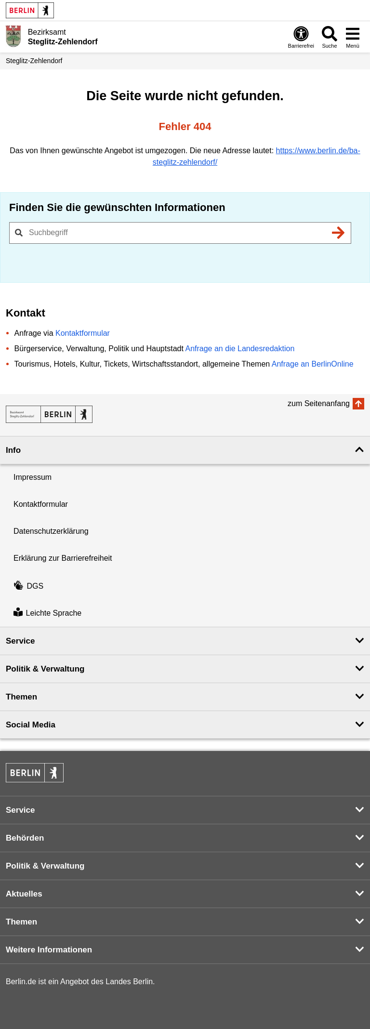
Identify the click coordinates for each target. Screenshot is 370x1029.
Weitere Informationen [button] (49, 949)
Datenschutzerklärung (51, 531)
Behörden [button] (25, 838)
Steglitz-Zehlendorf (34, 61)
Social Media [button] (30, 724)
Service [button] (20, 641)
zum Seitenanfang (319, 403)
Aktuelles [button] (24, 893)
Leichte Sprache (47, 613)
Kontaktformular (82, 333)
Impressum (32, 477)
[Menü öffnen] (352, 37)
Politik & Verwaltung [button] (45, 668)
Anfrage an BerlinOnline (313, 364)
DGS (28, 586)
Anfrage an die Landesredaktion (239, 348)
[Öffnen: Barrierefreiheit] (301, 37)
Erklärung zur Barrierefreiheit (62, 558)
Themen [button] (21, 696)
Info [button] (13, 450)
